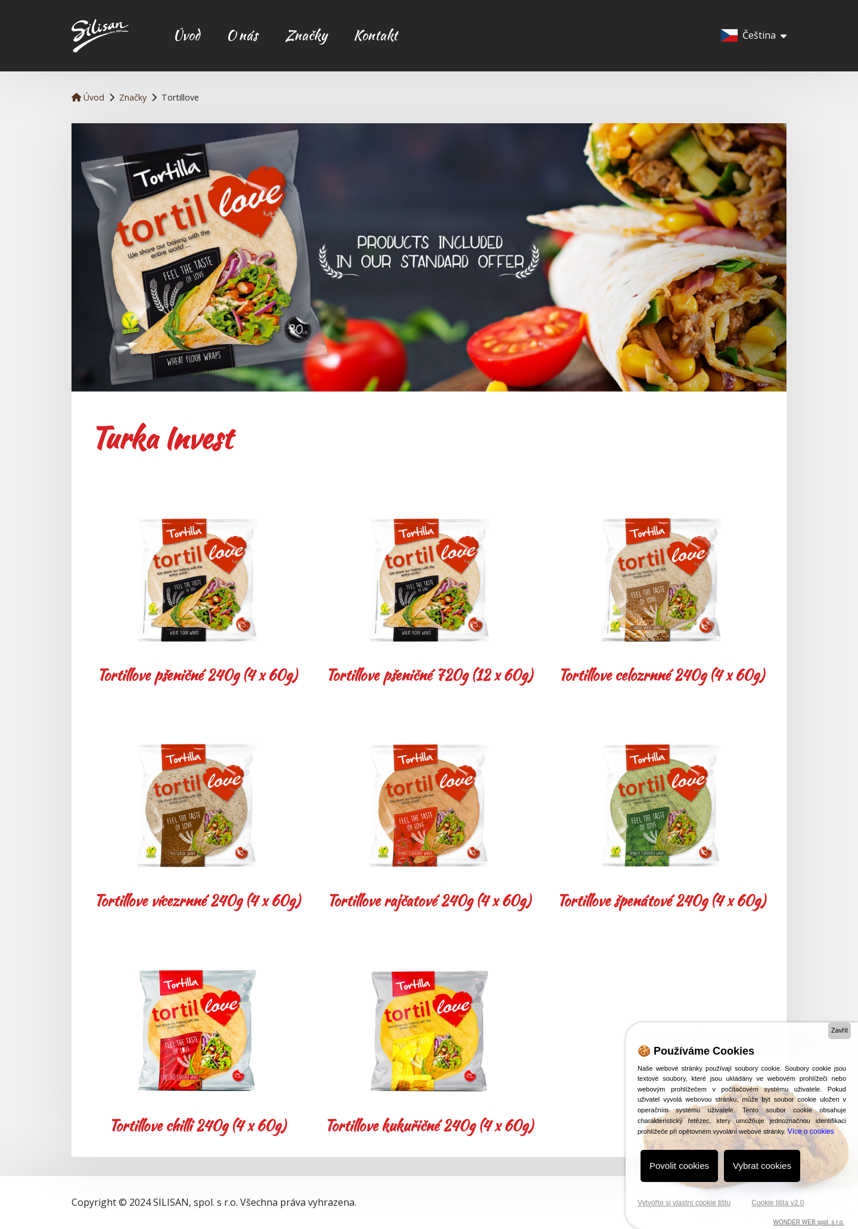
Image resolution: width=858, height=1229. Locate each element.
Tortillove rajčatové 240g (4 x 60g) (428, 900)
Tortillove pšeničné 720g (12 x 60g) (429, 675)
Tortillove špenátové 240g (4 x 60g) (661, 900)
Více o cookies (811, 1131)
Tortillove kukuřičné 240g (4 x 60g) (429, 1125)
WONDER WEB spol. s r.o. (808, 1222)
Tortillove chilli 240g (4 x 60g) (197, 1125)
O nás (242, 35)
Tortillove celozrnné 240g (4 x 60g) (661, 675)
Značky (306, 35)
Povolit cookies (679, 1166)
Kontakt (375, 35)
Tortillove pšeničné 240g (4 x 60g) (197, 675)
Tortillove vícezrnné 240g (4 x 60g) (197, 900)
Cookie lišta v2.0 (777, 1203)
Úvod (186, 35)
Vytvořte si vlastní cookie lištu (684, 1203)
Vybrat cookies (762, 1166)
